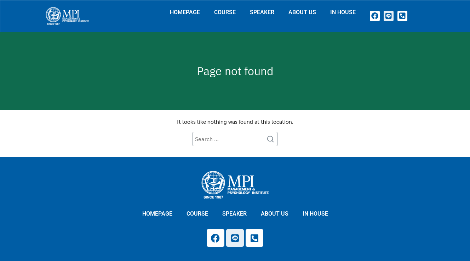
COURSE (225, 12)
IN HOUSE (343, 12)
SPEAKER (262, 12)
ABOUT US (302, 12)
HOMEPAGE (185, 12)
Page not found (235, 70)
